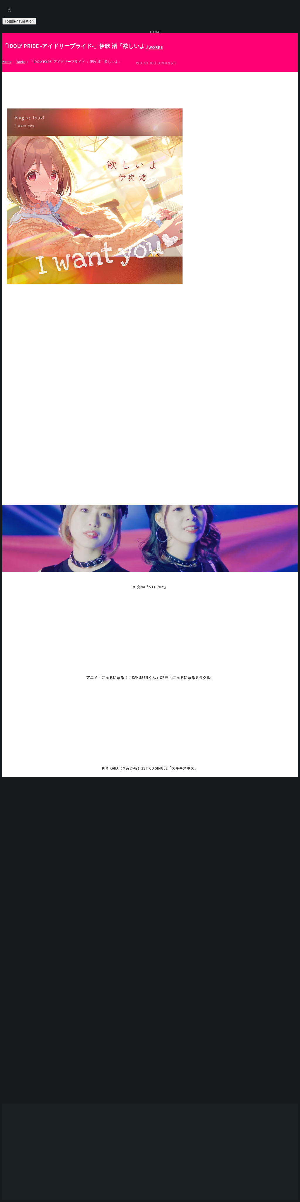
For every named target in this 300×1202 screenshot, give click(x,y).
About (156, 93)
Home (156, 32)
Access (156, 78)
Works (156, 47)
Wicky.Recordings (156, 62)
